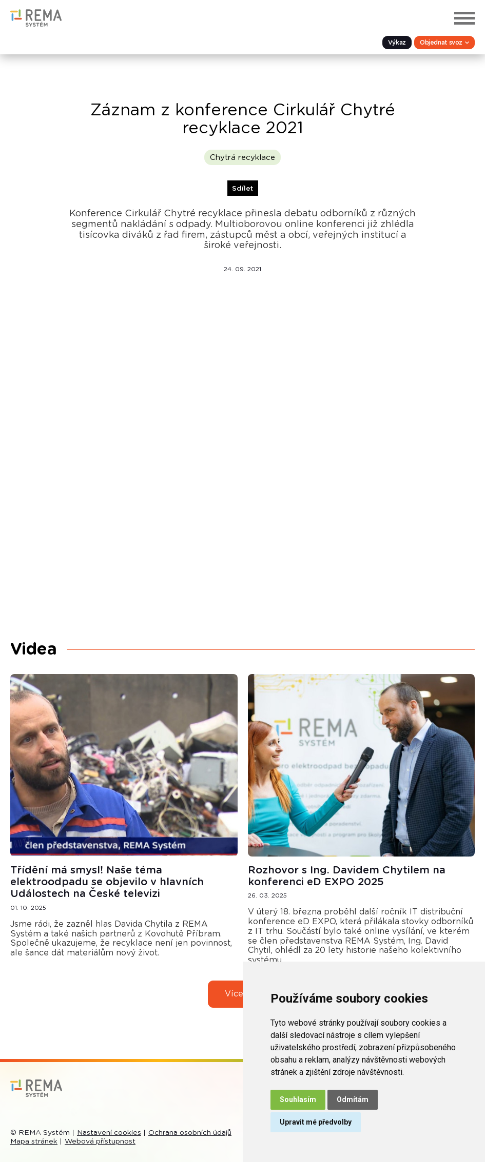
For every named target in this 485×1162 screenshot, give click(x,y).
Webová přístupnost (100, 1141)
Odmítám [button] (352, 1099)
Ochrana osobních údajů (189, 1132)
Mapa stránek (33, 1141)
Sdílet (242, 188)
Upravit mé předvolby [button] (316, 1122)
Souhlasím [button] (298, 1099)
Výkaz (397, 42)
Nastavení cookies (109, 1132)
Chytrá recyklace (242, 157)
